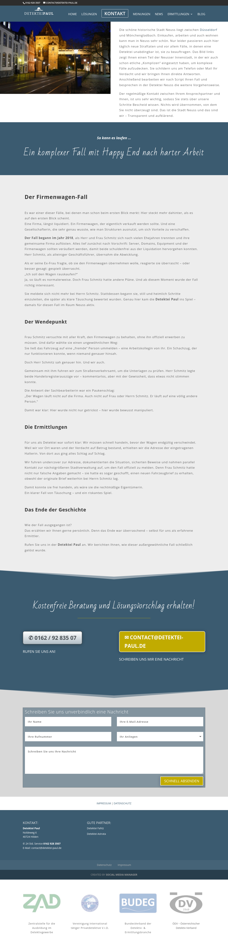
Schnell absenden (181, 780)
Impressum (104, 803)
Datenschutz (122, 803)
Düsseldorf (208, 30)
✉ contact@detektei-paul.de (153, 641)
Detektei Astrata (96, 834)
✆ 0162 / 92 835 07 (52, 637)
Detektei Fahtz (95, 828)
